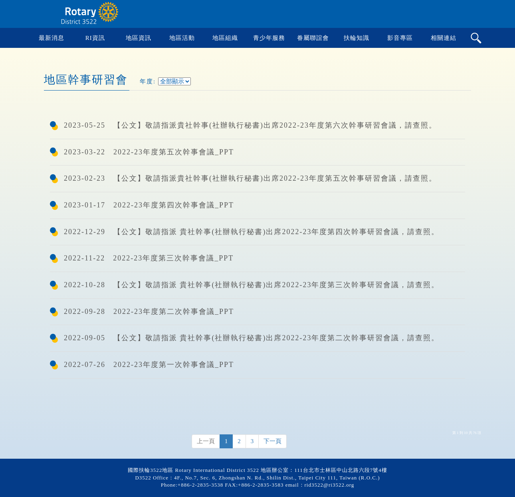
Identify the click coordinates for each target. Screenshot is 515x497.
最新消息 (51, 38)
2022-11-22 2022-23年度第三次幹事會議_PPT (149, 258)
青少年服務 (269, 38)
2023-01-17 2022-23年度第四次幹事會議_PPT (149, 205)
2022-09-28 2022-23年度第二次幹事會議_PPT (149, 312)
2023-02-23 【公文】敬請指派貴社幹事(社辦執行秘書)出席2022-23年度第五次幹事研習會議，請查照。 (250, 178)
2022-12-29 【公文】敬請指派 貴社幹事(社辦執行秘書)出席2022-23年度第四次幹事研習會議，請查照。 (251, 232)
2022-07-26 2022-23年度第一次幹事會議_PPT (149, 365)
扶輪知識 (356, 38)
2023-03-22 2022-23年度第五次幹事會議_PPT (149, 152)
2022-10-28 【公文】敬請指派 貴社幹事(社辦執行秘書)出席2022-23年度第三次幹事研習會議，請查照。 (251, 285)
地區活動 (182, 38)
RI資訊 (95, 38)
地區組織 (225, 38)
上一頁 (206, 441)
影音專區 (400, 38)
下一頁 (272, 441)
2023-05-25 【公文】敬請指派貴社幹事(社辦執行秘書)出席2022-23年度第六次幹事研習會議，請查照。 (250, 125)
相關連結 (443, 38)
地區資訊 (138, 38)
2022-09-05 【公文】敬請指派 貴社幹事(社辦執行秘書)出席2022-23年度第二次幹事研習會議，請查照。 (251, 338)
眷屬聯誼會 (313, 38)
